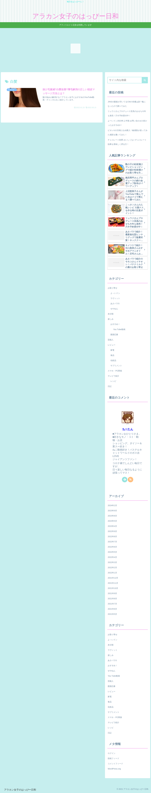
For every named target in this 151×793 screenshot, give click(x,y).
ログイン (111, 753)
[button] (145, 80)
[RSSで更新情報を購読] (130, 479)
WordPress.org (114, 769)
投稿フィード (113, 758)
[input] (127, 80)
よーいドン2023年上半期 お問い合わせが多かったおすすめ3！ (127, 123)
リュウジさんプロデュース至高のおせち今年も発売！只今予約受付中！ (127, 113)
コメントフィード (115, 763)
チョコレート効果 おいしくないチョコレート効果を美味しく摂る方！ (127, 142)
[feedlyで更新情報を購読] (124, 479)
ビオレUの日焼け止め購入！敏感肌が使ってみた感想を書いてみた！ (127, 132)
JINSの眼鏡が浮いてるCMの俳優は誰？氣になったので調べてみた (127, 104)
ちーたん (127, 429)
